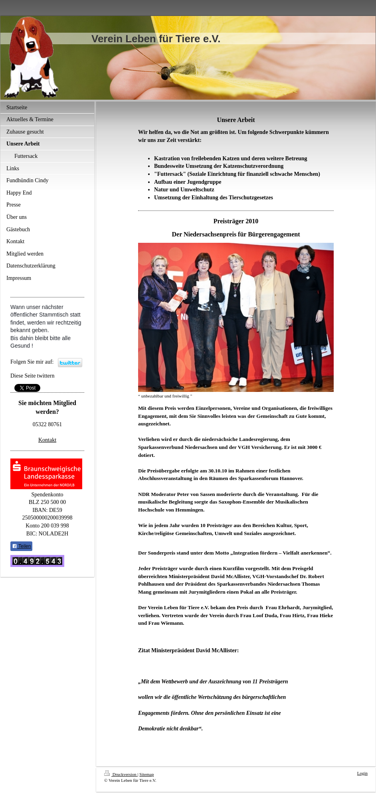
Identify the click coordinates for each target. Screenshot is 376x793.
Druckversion (120, 774)
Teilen (21, 546)
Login (362, 773)
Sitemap (146, 774)
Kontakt (47, 440)
